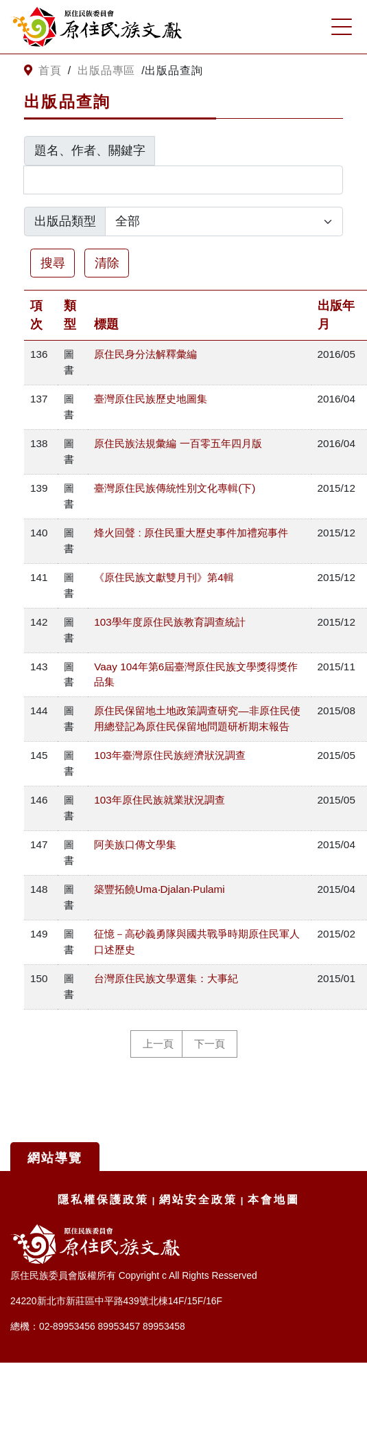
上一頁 (158, 1043)
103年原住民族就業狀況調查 (159, 800)
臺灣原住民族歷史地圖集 (150, 399)
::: (15, 71)
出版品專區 (106, 70)
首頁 (50, 70)
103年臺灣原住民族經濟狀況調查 (170, 755)
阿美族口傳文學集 (135, 844)
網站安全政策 (198, 1199)
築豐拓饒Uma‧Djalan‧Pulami (159, 889)
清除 (107, 263)
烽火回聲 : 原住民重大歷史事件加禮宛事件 (191, 532)
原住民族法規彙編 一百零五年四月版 (177, 443)
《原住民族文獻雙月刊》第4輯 (164, 577)
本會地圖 (274, 1199)
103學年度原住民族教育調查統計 (170, 622)
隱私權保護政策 (103, 1199)
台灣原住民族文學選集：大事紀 (166, 978)
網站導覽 (54, 1158)
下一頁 (209, 1043)
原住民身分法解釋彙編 (145, 354)
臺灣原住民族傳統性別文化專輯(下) (174, 488)
